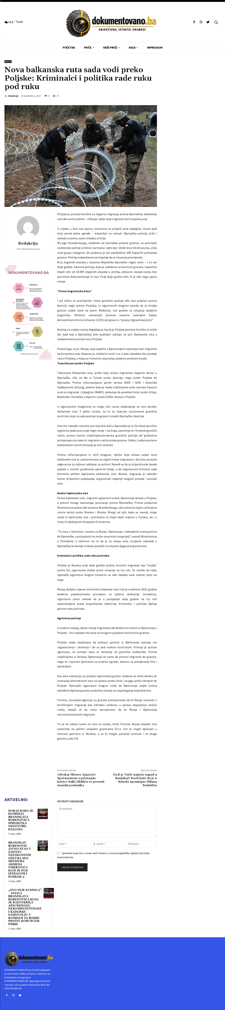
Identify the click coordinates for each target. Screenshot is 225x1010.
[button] (216, 22)
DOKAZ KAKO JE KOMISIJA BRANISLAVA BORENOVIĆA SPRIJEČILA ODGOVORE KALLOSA (20, 820)
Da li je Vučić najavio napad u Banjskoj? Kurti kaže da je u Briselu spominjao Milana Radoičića (135, 780)
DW (76, 738)
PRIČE (8, 61)
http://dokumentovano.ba (28, 249)
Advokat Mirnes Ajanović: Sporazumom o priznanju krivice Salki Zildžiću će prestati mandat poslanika (80, 780)
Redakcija (13, 95)
